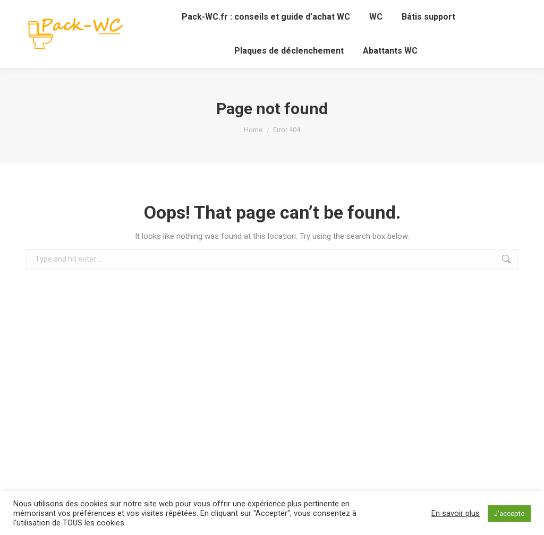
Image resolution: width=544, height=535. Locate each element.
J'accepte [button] (509, 513)
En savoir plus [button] (455, 513)
